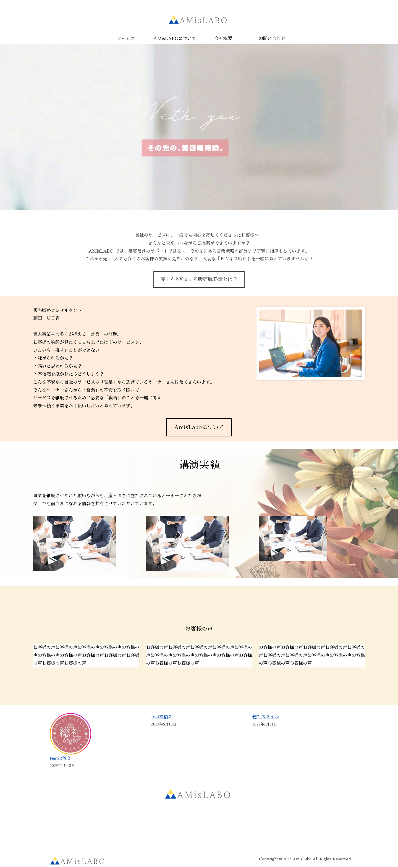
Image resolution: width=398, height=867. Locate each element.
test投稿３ (60, 758)
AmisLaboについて (199, 427)
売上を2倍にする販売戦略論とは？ (199, 279)
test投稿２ (161, 717)
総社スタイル (265, 717)
